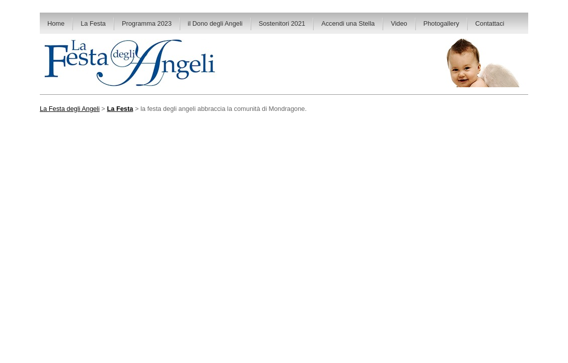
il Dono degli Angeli (215, 23)
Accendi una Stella (348, 23)
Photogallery (441, 23)
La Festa (93, 23)
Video (399, 23)
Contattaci (490, 23)
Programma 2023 (147, 23)
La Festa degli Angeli (70, 108)
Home (55, 23)
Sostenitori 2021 (282, 23)
